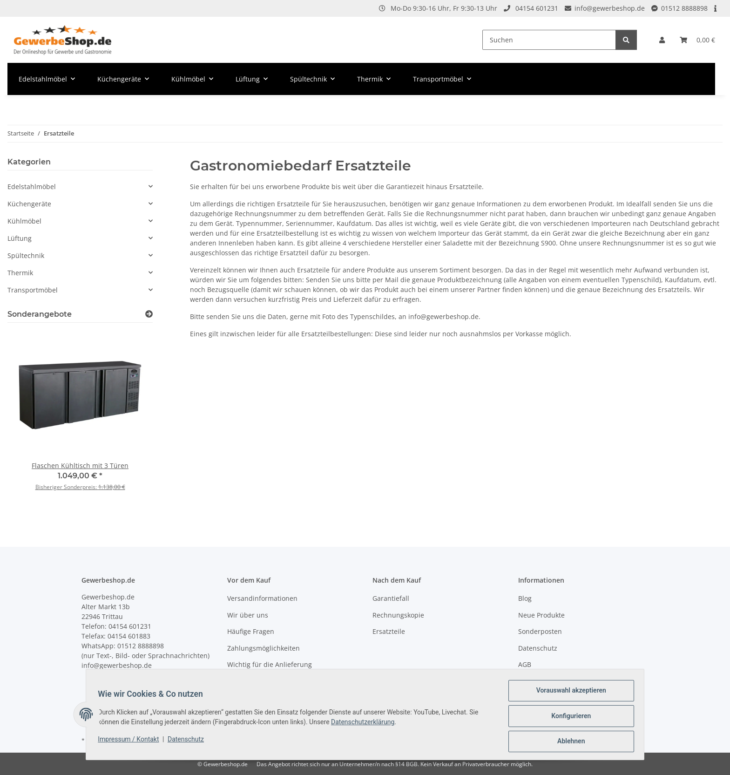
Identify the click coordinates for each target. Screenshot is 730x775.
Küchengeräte (29, 203)
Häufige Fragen (250, 631)
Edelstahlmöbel (31, 186)
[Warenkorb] (697, 40)
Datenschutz (189, 741)
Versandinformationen (262, 598)
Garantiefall (390, 598)
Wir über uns (247, 615)
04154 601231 (536, 8)
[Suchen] (549, 40)
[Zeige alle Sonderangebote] (149, 314)
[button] (662, 40)
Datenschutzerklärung (366, 723)
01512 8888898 (684, 8)
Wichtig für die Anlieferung (269, 664)
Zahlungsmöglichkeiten (263, 648)
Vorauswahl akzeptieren (568, 693)
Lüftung (19, 238)
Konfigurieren (568, 717)
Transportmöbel (32, 290)
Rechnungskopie (398, 615)
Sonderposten (540, 631)
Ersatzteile (388, 631)
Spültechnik (25, 255)
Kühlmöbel (24, 221)
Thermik (20, 272)
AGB (524, 664)
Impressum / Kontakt (131, 741)
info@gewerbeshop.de (610, 8)
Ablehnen (567, 742)
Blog (525, 598)
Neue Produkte (541, 615)
